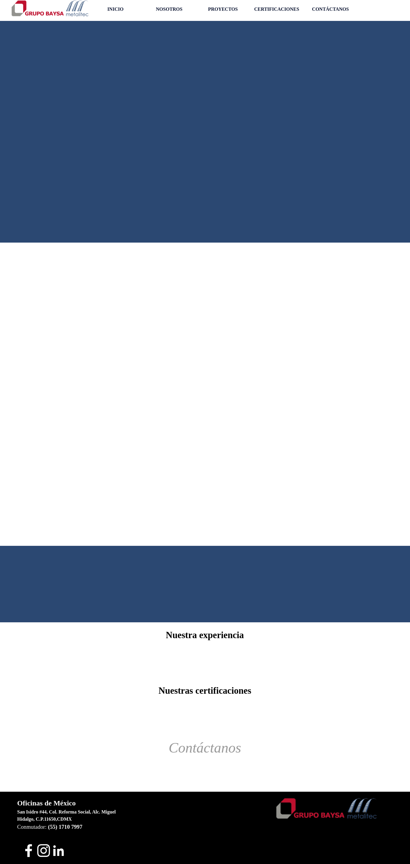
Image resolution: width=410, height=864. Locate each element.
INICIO (115, 9)
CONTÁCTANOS (330, 9)
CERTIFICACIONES (276, 9)
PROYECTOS (223, 9)
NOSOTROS (169, 9)
